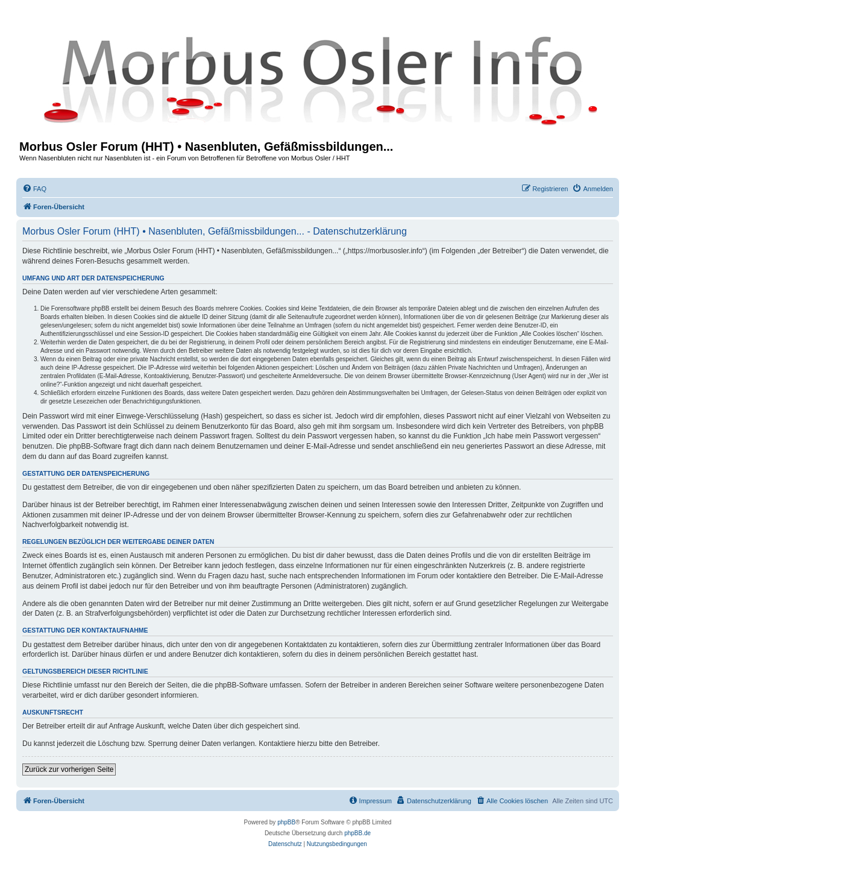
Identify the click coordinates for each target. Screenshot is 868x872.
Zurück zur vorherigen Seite (69, 769)
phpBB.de (357, 833)
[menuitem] (34, 189)
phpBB (286, 822)
